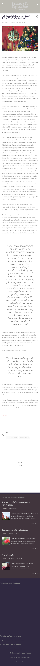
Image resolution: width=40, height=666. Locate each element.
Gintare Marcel (26, 657)
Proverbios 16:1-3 (8, 555)
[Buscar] (37, 4)
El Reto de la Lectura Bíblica (14, 649)
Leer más (34, 523)
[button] (37, 17)
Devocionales (12, 438)
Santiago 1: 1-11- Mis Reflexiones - (15, 530)
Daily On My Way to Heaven (14, 641)
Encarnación (24, 438)
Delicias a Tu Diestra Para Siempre (20, 6)
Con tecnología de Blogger (20, 653)
